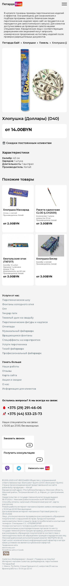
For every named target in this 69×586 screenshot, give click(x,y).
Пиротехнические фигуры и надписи (25, 322)
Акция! (30, 559)
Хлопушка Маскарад (16, 208)
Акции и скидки (12, 379)
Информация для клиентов (19, 388)
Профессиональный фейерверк (21, 353)
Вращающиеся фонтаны (17, 335)
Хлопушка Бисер (48, 258)
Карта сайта (9, 375)
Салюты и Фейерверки (13, 559)
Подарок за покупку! (45, 559)
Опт (4, 308)
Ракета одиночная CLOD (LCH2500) (49, 209)
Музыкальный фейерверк (18, 331)
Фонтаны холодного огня (18, 304)
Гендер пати (9, 313)
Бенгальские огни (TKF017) (15, 259)
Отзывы (7, 371)
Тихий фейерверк (13, 348)
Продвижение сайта (10, 545)
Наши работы (10, 366)
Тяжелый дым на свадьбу (18, 317)
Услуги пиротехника (14, 344)
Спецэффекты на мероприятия (21, 340)
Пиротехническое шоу (16, 300)
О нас (5, 384)
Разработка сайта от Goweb (12, 550)
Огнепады (8, 326)
